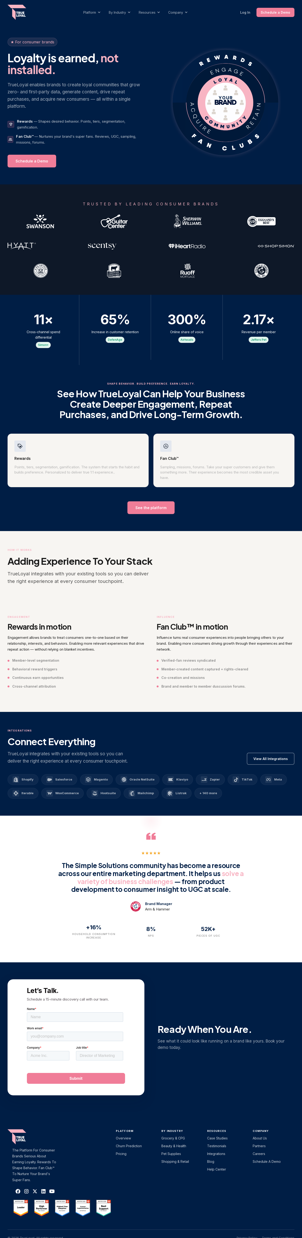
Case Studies (217, 1138)
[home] (21, 12)
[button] (94, 12)
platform (125, 1131)
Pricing (121, 1154)
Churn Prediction (129, 1146)
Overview (123, 1138)
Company (261, 1131)
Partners (259, 1146)
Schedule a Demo (275, 12)
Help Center (216, 1169)
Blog (210, 1161)
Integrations (216, 1154)
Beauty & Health (173, 1146)
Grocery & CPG (173, 1138)
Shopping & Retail (175, 1161)
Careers (259, 1154)
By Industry (172, 1131)
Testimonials (216, 1146)
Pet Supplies (171, 1154)
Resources (216, 1131)
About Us (260, 1138)
